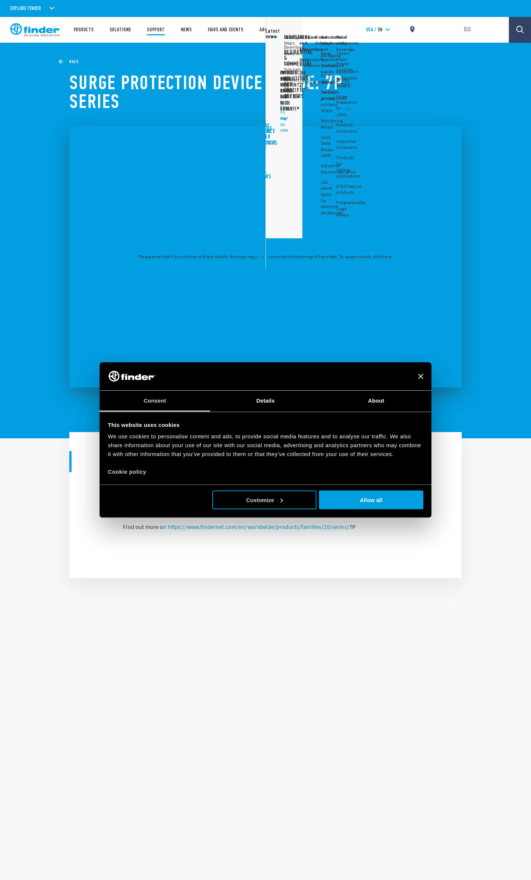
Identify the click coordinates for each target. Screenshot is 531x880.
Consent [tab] (155, 400)
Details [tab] (265, 400)
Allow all (371, 500)
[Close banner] (420, 376)
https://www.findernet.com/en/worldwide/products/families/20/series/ (258, 526)
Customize (264, 500)
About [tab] (376, 400)
